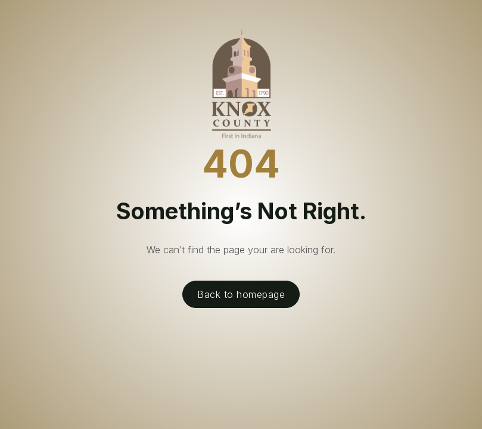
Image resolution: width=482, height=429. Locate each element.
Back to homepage (241, 294)
